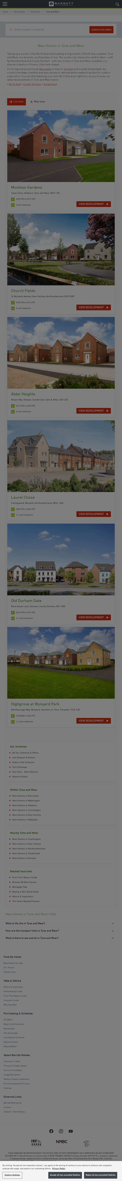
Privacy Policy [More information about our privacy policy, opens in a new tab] (58, 1168)
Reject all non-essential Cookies (100, 1175)
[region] (61, 1171)
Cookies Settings (12, 1175)
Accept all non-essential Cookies (65, 1175)
